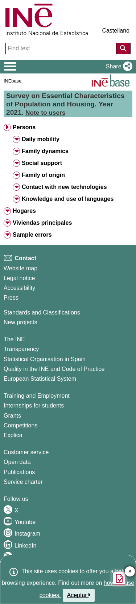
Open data (17, 462)
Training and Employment (37, 396)
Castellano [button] (115, 31)
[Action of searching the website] (123, 48)
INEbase (12, 81)
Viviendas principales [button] (42, 223)
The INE (14, 339)
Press (11, 298)
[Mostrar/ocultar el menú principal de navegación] (10, 66)
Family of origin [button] (43, 175)
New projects (20, 322)
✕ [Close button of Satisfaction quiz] (130, 572)
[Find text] (61, 48)
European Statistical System (40, 379)
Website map (20, 268)
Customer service (26, 452)
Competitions (20, 425)
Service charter (23, 482)
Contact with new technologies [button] (64, 187)
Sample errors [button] (32, 235)
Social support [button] (42, 163)
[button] (117, 66)
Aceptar (79, 595)
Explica (13, 435)
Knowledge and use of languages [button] (68, 199)
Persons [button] (24, 127)
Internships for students (34, 405)
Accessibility (19, 288)
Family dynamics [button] (45, 151)
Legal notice (19, 278)
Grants (12, 416)
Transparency (21, 349)
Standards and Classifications (42, 312)
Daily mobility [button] (40, 139)
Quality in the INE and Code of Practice (54, 369)
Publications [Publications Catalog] (19, 472)
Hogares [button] (24, 211)
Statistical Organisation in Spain (45, 359)
